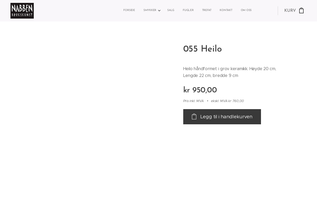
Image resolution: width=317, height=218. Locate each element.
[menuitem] (200, 10)
